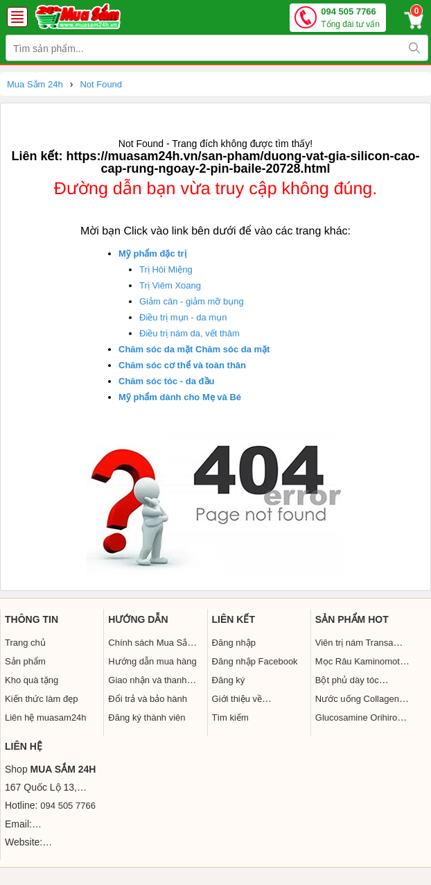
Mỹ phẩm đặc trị (152, 253)
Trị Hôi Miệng (166, 269)
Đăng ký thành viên (146, 717)
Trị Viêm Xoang (170, 285)
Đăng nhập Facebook (255, 661)
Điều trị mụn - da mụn (183, 317)
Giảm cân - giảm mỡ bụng (191, 301)
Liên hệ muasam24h (46, 717)
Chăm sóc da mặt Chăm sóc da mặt (194, 349)
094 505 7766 (350, 18)
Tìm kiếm (230, 717)
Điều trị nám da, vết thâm (189, 333)
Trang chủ (25, 642)
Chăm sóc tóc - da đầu (166, 381)
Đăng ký (228, 680)
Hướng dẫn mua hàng (152, 661)
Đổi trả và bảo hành (147, 699)
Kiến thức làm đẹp (41, 699)
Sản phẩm (25, 661)
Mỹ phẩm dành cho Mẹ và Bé (179, 397)
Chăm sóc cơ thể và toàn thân (182, 365)
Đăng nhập (234, 642)
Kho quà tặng (31, 680)
